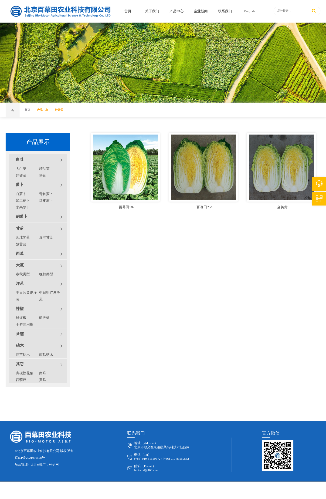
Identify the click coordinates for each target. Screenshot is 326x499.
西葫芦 (21, 380)
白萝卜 (21, 194)
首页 (127, 11)
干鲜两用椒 (24, 324)
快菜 (42, 175)
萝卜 (39, 185)
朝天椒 (44, 318)
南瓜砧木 (46, 355)
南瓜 (42, 373)
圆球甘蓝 (23, 237)
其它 (39, 364)
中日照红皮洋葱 (49, 295)
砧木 (39, 346)
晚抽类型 (46, 274)
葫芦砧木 (23, 355)
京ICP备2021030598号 (30, 457)
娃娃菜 (59, 109)
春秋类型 (23, 274)
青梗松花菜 (24, 373)
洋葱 (39, 284)
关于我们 (152, 11)
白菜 (39, 160)
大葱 (39, 265)
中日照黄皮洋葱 (26, 295)
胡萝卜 (39, 217)
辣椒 (39, 309)
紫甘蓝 (21, 244)
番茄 (39, 334)
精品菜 (44, 169)
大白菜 (21, 169)
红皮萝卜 (46, 200)
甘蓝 (39, 228)
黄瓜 (42, 380)
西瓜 (39, 254)
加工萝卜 (23, 200)
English (249, 11)
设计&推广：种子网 (44, 464)
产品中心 (176, 11)
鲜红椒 (21, 318)
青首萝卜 (46, 194)
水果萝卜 (23, 207)
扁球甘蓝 (46, 237)
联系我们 (225, 11)
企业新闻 (201, 11)
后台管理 (21, 464)
